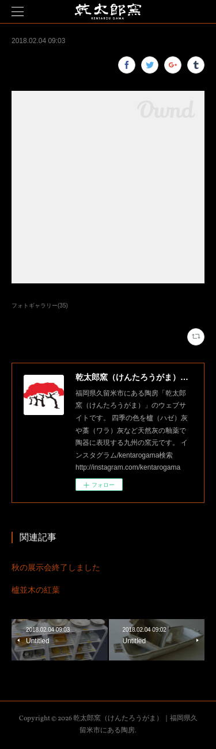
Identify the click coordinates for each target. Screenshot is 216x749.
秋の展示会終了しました (56, 567)
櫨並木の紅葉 (36, 589)
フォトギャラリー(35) (40, 305)
